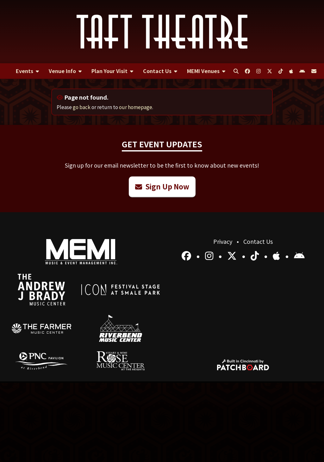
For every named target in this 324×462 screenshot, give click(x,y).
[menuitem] (27, 71)
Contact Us (258, 241)
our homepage (135, 106)
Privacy (223, 241)
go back (81, 106)
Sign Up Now (162, 186)
